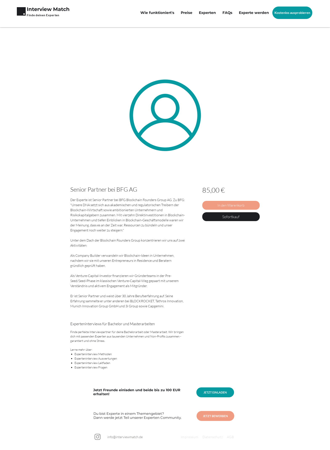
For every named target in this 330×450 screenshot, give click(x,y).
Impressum (189, 437)
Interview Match (48, 9)
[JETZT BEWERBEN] (215, 416)
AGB (230, 437)
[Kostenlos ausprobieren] (292, 13)
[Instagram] (97, 437)
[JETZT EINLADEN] (215, 392)
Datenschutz (214, 437)
